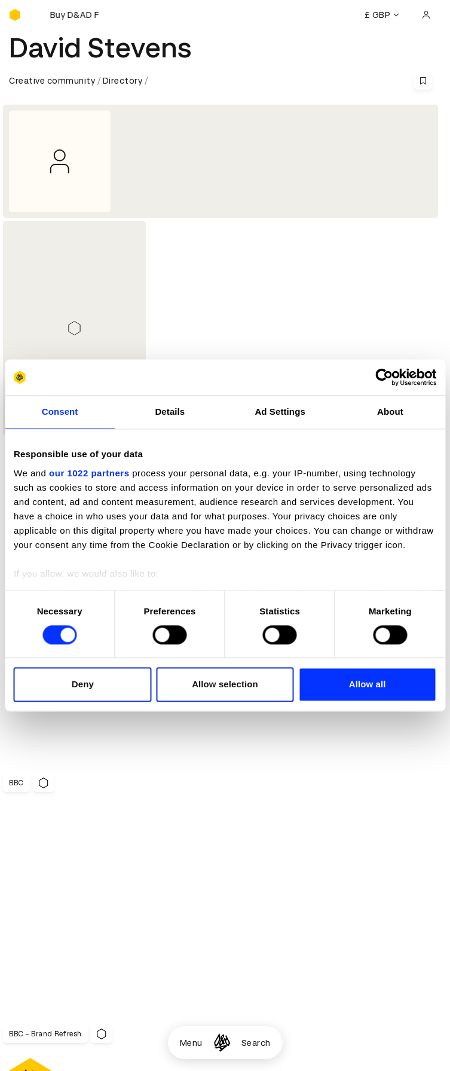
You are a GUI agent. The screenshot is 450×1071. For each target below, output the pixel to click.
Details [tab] (170, 411)
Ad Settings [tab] (280, 411)
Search (256, 1043)
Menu (191, 1043)
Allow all (367, 685)
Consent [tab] (60, 411)
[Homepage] (222, 1042)
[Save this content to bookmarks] (423, 81)
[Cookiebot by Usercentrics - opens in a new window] (384, 377)
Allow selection (225, 685)
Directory (123, 80)
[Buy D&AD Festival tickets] (69, 15)
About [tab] (390, 411)
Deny (83, 685)
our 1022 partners (89, 473)
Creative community (52, 80)
